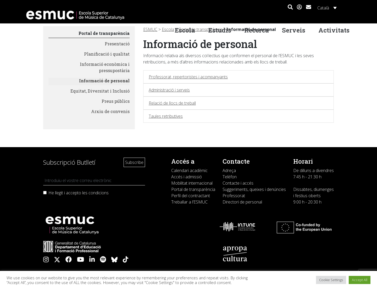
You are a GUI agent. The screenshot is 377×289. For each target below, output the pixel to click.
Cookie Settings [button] (331, 279)
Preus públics (116, 101)
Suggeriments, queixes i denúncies (254, 189)
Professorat (234, 196)
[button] (290, 7)
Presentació (117, 43)
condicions (98, 193)
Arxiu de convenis (110, 111)
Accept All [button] (359, 279)
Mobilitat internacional (192, 183)
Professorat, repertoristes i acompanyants (188, 77)
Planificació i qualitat (107, 54)
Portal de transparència (104, 33)
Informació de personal (104, 80)
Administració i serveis (169, 90)
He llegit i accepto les (78, 193)
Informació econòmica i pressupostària (105, 67)
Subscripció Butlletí (69, 162)
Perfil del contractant (190, 196)
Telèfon (230, 177)
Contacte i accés (238, 183)
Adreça (229, 170)
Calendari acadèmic (189, 170)
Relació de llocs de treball (172, 103)
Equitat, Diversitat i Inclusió (100, 91)
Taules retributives (166, 116)
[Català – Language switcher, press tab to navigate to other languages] (326, 7)
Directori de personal (242, 202)
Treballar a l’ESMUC (189, 202)
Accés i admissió (186, 177)
